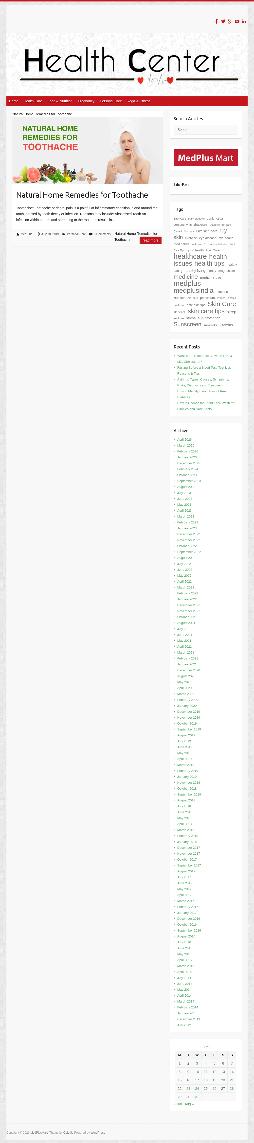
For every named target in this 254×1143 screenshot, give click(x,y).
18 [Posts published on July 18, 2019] (206, 1080)
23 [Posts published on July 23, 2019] (188, 1089)
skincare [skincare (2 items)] (179, 312)
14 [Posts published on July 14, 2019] (232, 1072)
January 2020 (187, 706)
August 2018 (186, 800)
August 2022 (186, 558)
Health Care (33, 101)
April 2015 (184, 972)
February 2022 (187, 593)
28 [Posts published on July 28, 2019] (232, 1089)
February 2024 (187, 469)
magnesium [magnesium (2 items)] (226, 271)
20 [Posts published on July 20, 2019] (223, 1080)
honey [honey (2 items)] (211, 271)
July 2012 (184, 1025)
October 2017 (187, 859)
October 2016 (187, 924)
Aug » (189, 1104)
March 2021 (185, 652)
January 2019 (187, 777)
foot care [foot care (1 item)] (196, 244)
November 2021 (188, 611)
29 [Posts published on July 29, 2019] (180, 1097)
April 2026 (184, 439)
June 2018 (184, 812)
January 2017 (187, 913)
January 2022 (187, 599)
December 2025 (188, 463)
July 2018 (184, 806)
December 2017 (188, 847)
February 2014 (187, 1007)
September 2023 (189, 481)
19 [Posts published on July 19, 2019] (215, 1080)
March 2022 (185, 587)
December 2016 (188, 918)
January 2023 (187, 528)
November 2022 (188, 540)
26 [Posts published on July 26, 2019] (215, 1089)
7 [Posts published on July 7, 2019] (232, 1063)
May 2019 (184, 753)
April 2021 (184, 646)
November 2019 (188, 717)
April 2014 (184, 995)
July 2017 (184, 877)
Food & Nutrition (60, 101)
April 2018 (184, 824)
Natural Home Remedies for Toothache (82, 194)
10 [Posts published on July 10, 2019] (197, 1072)
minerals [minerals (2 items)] (222, 292)
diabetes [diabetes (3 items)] (200, 224)
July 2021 (184, 629)
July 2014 (184, 978)
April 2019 (184, 759)
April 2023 (184, 510)
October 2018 (187, 788)
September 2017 (189, 865)
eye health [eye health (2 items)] (225, 238)
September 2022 (189, 552)
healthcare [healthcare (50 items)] (190, 256)
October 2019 (187, 723)
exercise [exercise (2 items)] (191, 238)
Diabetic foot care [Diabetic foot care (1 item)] (184, 231)
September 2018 (189, 794)
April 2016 (184, 960)
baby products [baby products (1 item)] (196, 218)
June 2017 (184, 883)
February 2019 (187, 771)
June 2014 (184, 984)
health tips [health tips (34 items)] (209, 263)
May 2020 (184, 682)
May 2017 (184, 889)
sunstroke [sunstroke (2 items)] (211, 325)
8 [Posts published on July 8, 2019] (180, 1072)
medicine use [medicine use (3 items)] (210, 277)
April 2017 (184, 895)
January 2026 (187, 457)
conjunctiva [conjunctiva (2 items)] (215, 218)
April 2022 (184, 581)
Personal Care (111, 101)
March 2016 (185, 966)
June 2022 (184, 570)
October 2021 (187, 617)
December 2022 (188, 534)
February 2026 (187, 451)
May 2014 (184, 989)
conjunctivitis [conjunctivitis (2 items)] (183, 224)
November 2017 (188, 853)
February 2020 (187, 700)
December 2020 (188, 670)
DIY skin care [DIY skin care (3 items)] (207, 231)
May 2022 (184, 575)
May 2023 (184, 504)
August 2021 (186, 623)
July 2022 (184, 564)
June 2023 (184, 499)
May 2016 (184, 954)
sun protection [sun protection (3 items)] (209, 318)
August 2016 (186, 936)
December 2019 (188, 711)
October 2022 (187, 546)
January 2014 (187, 1013)
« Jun (178, 1104)
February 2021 (187, 658)
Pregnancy (86, 101)
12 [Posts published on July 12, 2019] (215, 1072)
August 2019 (186, 735)
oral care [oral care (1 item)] (193, 297)
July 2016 (184, 942)
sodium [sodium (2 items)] (179, 318)
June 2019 (184, 747)
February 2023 (187, 522)
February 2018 (187, 836)
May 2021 (184, 640)
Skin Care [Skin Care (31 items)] (222, 304)
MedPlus (26, 234)
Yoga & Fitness (138, 101)
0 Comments (102, 234)
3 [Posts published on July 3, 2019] (197, 1063)
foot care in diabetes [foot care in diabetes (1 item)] (216, 244)
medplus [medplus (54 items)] (187, 283)
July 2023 (184, 493)
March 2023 (185, 516)
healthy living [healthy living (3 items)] (194, 271)
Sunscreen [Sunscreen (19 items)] (187, 324)
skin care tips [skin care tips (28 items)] (206, 311)
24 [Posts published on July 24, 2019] (197, 1089)
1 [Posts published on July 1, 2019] (180, 1063)
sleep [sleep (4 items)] (231, 312)
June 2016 (184, 948)
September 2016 (189, 930)
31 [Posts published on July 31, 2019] (197, 1097)
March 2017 (185, 901)
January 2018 (187, 842)
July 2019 (184, 741)
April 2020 (184, 688)
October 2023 (187, 475)
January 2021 (187, 664)
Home (13, 101)
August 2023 (186, 487)
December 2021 (188, 605)
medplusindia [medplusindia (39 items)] (194, 290)
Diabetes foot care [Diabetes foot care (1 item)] (220, 224)
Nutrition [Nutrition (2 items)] (179, 298)
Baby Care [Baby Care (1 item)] (180, 218)
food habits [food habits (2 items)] (181, 244)
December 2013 (188, 1019)
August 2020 (186, 676)
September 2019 (189, 729)
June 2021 (184, 635)
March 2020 (185, 694)
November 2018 (188, 782)
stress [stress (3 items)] (191, 318)
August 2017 (186, 871)
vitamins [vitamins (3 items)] (226, 325)
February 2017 (187, 907)
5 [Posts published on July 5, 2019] (214, 1063)
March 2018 (185, 830)
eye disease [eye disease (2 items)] (207, 238)
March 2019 (185, 765)
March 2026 (185, 445)
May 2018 (184, 818)
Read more (151, 240)
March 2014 (185, 1001)
